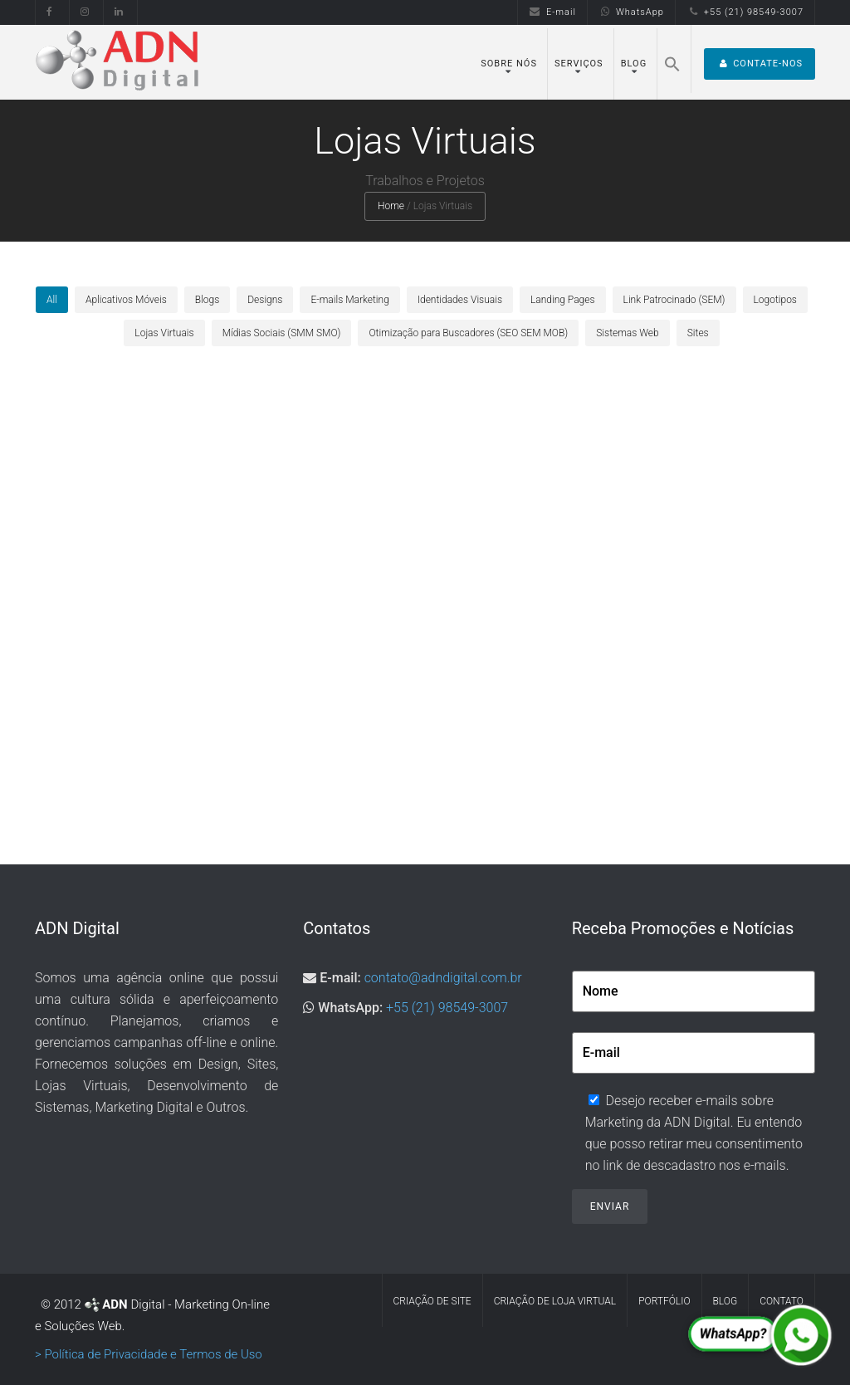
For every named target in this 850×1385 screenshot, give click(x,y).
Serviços (578, 63)
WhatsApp (631, 12)
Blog (634, 63)
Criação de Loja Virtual (555, 1301)
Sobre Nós (509, 63)
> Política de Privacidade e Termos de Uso (148, 1354)
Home (391, 206)
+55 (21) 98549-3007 (745, 12)
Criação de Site (432, 1301)
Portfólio (664, 1301)
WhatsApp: (350, 1008)
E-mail (552, 12)
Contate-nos (759, 63)
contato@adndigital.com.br (443, 978)
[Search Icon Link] (672, 59)
